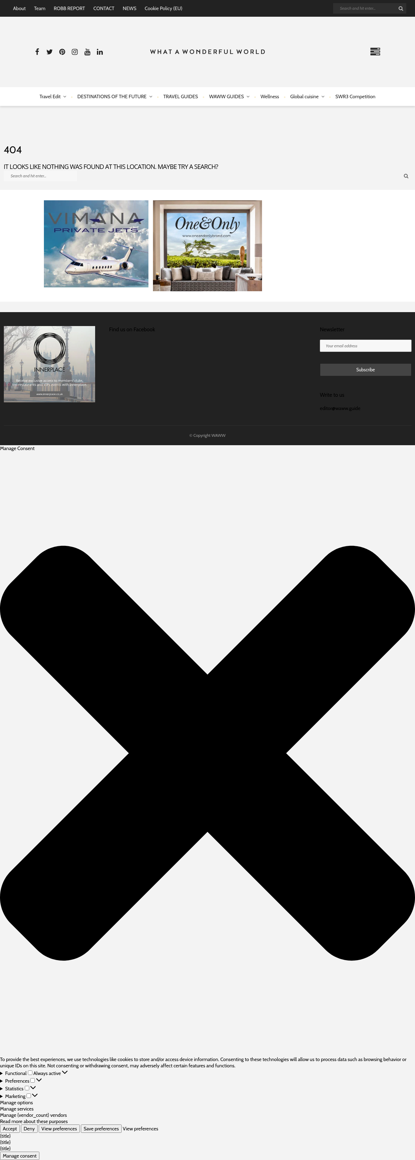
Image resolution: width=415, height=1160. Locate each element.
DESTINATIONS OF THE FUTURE (112, 96)
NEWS (129, 8)
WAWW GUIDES (226, 96)
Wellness (270, 96)
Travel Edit (50, 96)
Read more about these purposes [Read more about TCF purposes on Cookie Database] (34, 1121)
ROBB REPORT (69, 8)
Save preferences (101, 1129)
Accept (10, 1129)
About (19, 8)
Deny (29, 1129)
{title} (5, 1136)
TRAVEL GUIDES (180, 96)
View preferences (59, 1129)
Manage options (16, 1102)
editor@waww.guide (340, 408)
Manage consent (20, 1156)
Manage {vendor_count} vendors (33, 1115)
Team (40, 8)
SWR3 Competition (356, 96)
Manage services (16, 1109)
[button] (207, 753)
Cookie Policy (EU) (163, 8)
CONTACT (103, 8)
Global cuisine (304, 96)
